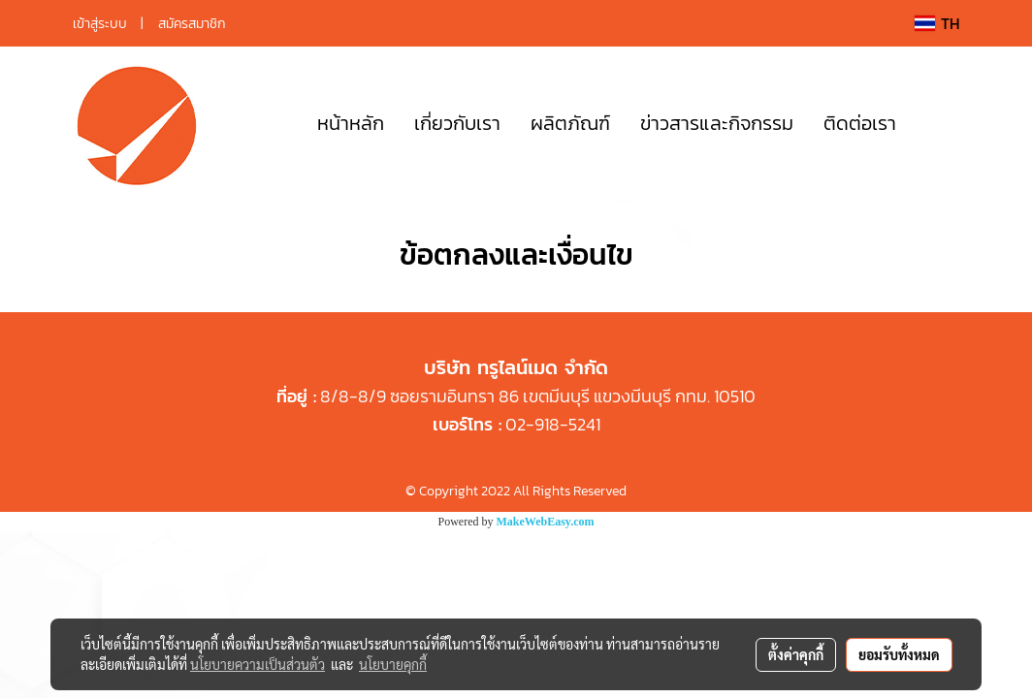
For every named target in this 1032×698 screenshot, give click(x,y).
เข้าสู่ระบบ (100, 24)
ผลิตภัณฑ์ (570, 123)
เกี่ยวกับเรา (457, 123)
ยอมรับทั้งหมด (899, 654)
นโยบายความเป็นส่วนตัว (257, 664)
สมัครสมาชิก (192, 24)
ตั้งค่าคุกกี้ (795, 654)
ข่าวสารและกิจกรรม (716, 123)
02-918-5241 (552, 424)
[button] (939, 123)
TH (937, 23)
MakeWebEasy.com (546, 521)
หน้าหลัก (350, 123)
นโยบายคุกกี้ (393, 664)
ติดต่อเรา (859, 123)
